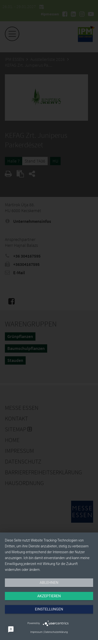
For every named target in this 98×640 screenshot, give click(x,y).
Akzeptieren (49, 596)
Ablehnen (49, 582)
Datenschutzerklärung (56, 632)
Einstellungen (49, 609)
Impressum (36, 632)
